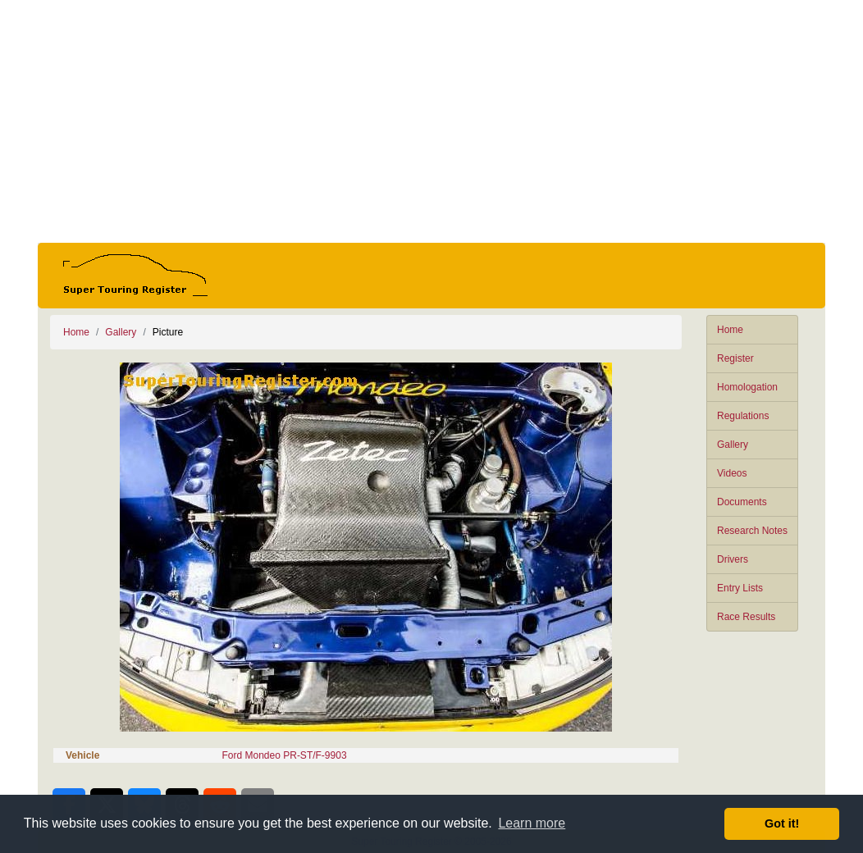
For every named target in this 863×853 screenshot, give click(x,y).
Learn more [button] (531, 823)
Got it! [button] (782, 823)
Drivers (732, 559)
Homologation (747, 387)
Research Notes (752, 530)
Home (730, 329)
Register (735, 358)
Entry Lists (740, 588)
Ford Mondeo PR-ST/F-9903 (284, 755)
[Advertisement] (431, 121)
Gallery (732, 444)
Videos (732, 473)
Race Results (746, 617)
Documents (742, 502)
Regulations (743, 416)
